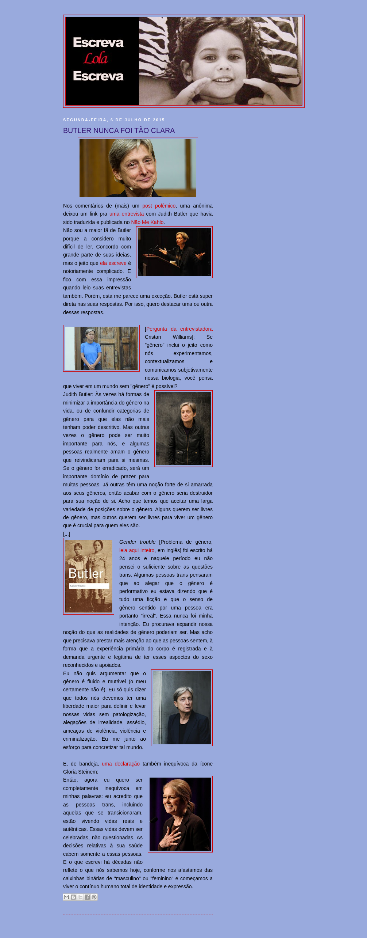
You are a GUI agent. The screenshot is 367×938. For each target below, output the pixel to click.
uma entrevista (126, 214)
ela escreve (113, 263)
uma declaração (121, 764)
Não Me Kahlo (147, 222)
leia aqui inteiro (136, 550)
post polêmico (158, 206)
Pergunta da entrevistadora (179, 329)
